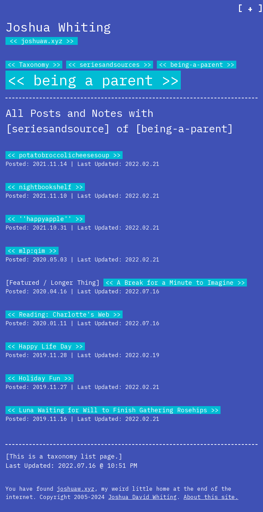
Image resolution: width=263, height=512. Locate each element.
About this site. (211, 496)
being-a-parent (196, 65)
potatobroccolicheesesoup (64, 155)
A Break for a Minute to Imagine (175, 283)
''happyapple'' (45, 219)
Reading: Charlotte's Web (64, 314)
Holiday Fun (39, 378)
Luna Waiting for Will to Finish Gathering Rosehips (113, 410)
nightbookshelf (45, 187)
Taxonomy (34, 65)
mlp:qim (32, 251)
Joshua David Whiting (142, 496)
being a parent (93, 80)
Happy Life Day (45, 346)
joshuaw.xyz (41, 41)
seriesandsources (109, 65)
